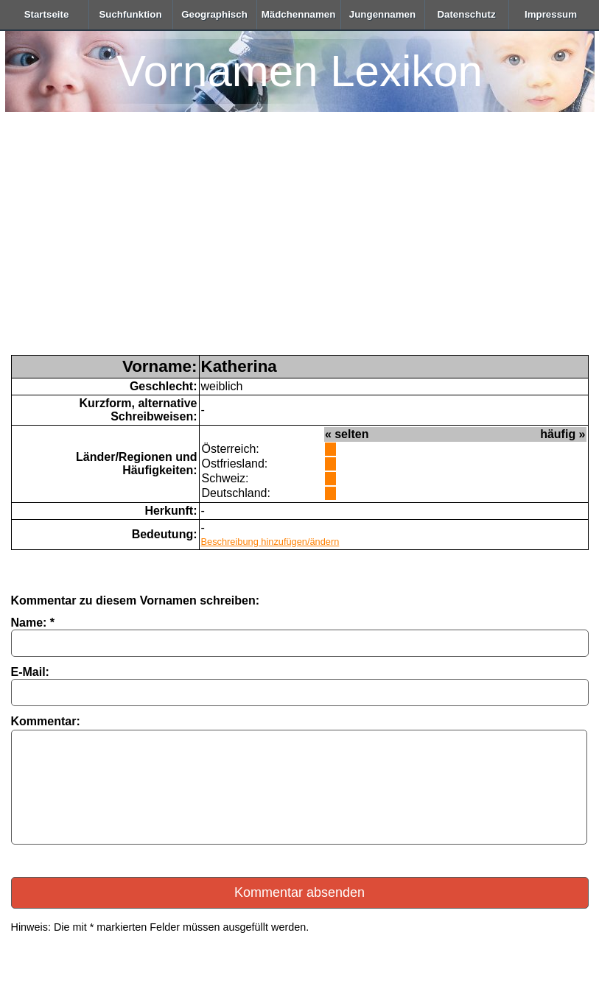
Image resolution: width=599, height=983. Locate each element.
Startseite (46, 14)
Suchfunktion (130, 14)
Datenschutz (466, 14)
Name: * (33, 622)
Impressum (551, 14)
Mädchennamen (299, 14)
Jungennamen (382, 14)
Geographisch (214, 14)
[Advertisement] (300, 244)
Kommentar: (45, 721)
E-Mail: (30, 672)
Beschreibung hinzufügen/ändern (270, 541)
